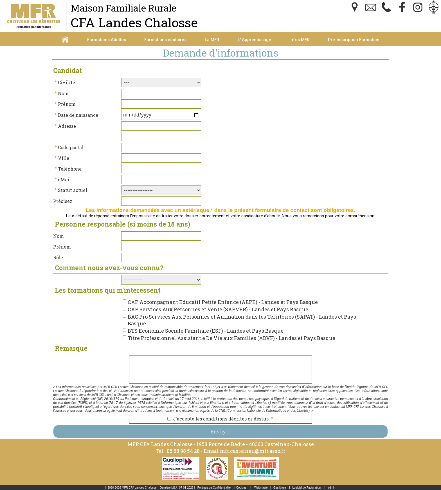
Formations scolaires (165, 39)
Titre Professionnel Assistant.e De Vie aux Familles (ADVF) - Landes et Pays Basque (231, 338)
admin (331, 487)
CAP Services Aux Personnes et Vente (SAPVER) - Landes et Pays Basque (218, 309)
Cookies (241, 487)
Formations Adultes (106, 39)
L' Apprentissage (254, 39)
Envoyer (220, 431)
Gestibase (279, 487)
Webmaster (261, 487)
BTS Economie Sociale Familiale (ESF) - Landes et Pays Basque (206, 330)
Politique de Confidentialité (214, 487)
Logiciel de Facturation (306, 487)
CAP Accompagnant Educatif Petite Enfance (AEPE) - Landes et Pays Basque (223, 302)
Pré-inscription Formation (353, 39)
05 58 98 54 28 (183, 451)
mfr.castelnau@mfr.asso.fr (252, 451)
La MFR (212, 39)
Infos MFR (299, 39)
